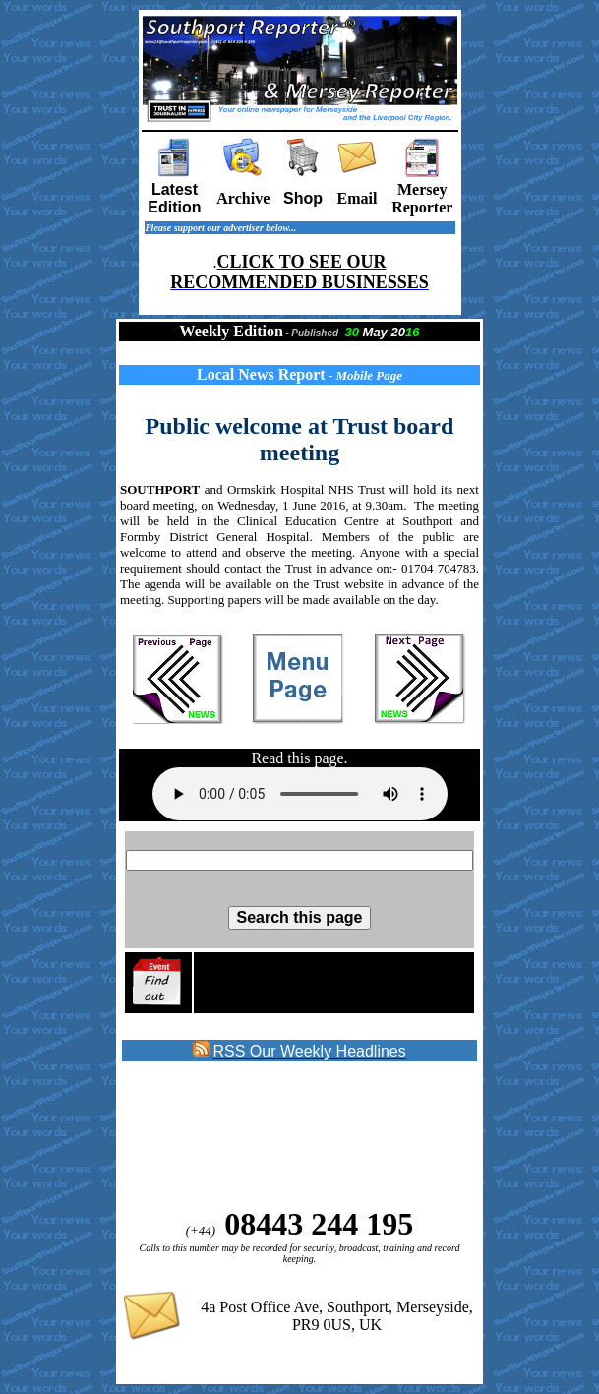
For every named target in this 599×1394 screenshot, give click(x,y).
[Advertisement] (280, 1135)
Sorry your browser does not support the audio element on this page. (300, 793)
